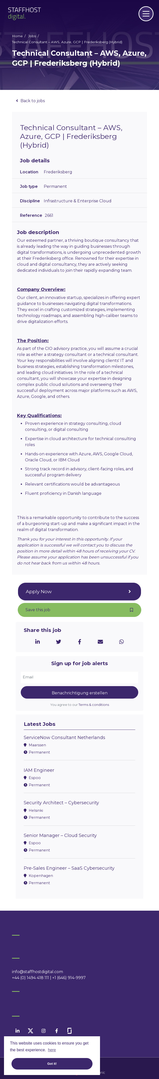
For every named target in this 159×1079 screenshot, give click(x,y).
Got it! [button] (52, 1064)
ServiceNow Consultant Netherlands (64, 737)
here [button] (52, 1050)
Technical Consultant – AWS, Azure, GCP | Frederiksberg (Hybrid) (67, 42)
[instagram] (43, 1030)
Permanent (55, 186)
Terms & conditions (93, 705)
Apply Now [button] (39, 591)
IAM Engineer (39, 770)
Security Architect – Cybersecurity (61, 803)
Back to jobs (32, 100)
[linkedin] (17, 1030)
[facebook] (56, 1030)
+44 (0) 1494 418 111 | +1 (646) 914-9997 (49, 977)
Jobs (32, 36)
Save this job (38, 609)
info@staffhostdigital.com (37, 971)
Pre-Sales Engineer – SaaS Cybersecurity (69, 868)
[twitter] (30, 1030)
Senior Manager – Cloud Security (60, 835)
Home (17, 36)
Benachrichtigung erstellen (80, 693)
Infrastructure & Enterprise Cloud (78, 201)
